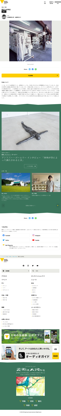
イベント (4, 280)
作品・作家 (4, 7)
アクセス (4, 276)
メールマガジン (36, 307)
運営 (36, 405)
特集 (24, 401)
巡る (32, 283)
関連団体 (5, 314)
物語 (28, 405)
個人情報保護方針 (36, 316)
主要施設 (34, 287)
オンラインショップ (37, 276)
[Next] (57, 205)
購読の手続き (35, 309)
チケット (5, 285)
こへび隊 (34, 302)
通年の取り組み (6, 312)
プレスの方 (5, 322)
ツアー (4, 287)
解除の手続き (35, 312)
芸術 (32, 401)
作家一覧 (5, 299)
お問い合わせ (6, 319)
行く (3, 283)
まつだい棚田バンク (37, 297)
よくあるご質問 (6, 326)
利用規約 (34, 314)
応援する (34, 295)
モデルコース (6, 290)
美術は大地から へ (30, 205)
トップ (3, 256)
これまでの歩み (6, 309)
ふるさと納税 (35, 304)
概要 (3, 307)
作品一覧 (15, 256)
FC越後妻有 (35, 299)
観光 (40, 401)
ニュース (34, 280)
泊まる (33, 292)
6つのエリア (35, 285)
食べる (33, 290)
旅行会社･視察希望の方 (8, 324)
